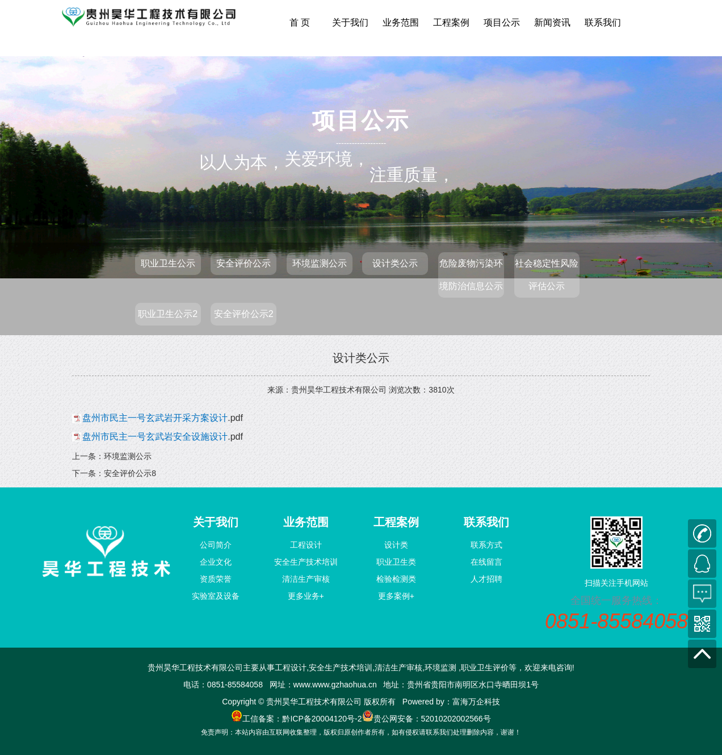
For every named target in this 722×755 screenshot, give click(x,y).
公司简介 (216, 544)
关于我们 (350, 22)
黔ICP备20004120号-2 (322, 718)
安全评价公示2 (244, 314)
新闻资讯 (552, 22)
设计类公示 (395, 263)
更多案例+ (396, 595)
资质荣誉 (216, 578)
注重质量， (412, 121)
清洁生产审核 (306, 578)
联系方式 (486, 544)
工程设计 (306, 544)
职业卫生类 (396, 561)
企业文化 (216, 561)
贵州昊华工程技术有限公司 (339, 389)
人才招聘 (486, 578)
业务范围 (401, 22)
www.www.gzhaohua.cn (335, 684)
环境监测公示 (319, 263)
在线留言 (486, 561)
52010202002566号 (456, 718)
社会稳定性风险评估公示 (546, 274)
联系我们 (603, 22)
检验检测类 (396, 578)
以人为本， (241, 162)
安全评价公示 (243, 263)
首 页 (299, 22)
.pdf (163, 418)
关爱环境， (327, 158)
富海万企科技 (476, 701)
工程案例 (451, 22)
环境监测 (440, 667)
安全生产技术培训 (306, 561)
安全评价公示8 (130, 473)
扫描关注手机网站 (616, 582)
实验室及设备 (216, 595)
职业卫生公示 (168, 263)
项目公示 (502, 22)
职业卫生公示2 (168, 314)
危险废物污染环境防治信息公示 (471, 274)
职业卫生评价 (485, 667)
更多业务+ (306, 595)
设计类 (396, 544)
